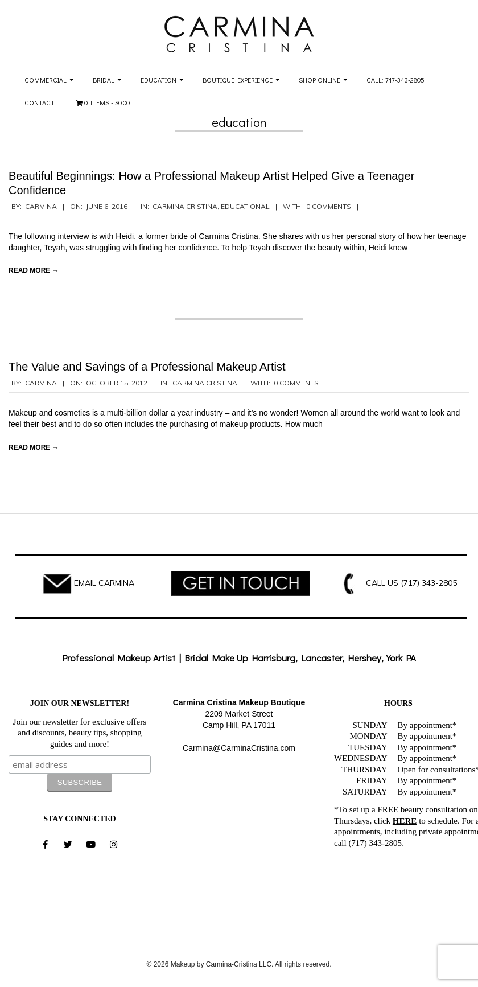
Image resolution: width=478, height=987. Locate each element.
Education (158, 79)
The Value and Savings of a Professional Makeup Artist (147, 366)
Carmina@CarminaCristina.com (239, 747)
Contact (39, 102)
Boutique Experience (238, 79)
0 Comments (328, 206)
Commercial (45, 79)
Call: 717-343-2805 (395, 79)
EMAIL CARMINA (104, 583)
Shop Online (319, 79)
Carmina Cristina (185, 206)
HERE (405, 820)
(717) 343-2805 (429, 583)
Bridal (103, 79)
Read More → (34, 270)
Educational (245, 206)
